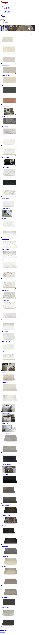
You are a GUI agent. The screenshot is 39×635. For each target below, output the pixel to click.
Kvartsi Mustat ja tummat (7, 11)
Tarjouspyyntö (4, 14)
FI (2, 5)
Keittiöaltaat (4, 15)
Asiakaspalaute (4, 17)
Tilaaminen (3, 16)
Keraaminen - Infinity (7, 7)
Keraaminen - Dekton (7, 8)
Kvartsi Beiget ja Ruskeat (7, 12)
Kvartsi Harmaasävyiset (7, 10)
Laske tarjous (3, 630)
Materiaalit (2, 632)
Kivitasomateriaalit (4, 6)
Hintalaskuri (4, 13)
